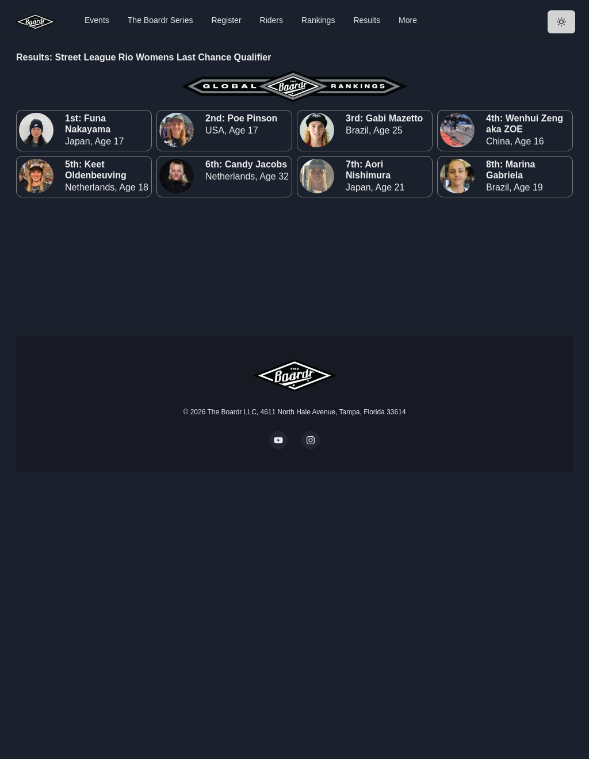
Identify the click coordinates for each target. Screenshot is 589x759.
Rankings (318, 20)
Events (97, 20)
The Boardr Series (160, 20)
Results (366, 20)
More (408, 20)
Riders (271, 20)
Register (226, 20)
